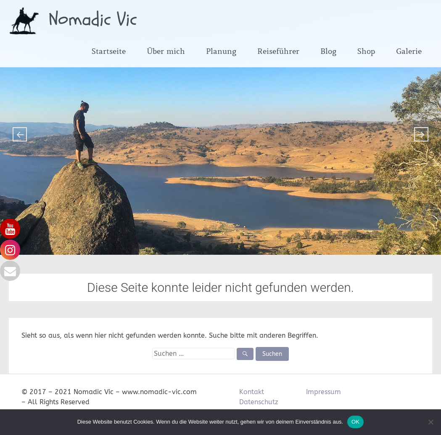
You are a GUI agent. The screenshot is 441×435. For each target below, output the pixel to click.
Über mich (166, 51)
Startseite (109, 51)
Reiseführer (278, 51)
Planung (221, 51)
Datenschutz (258, 402)
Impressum (323, 392)
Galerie (409, 51)
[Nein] (430, 422)
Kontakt (251, 392)
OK (355, 422)
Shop (366, 51)
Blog (328, 51)
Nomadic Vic (93, 19)
